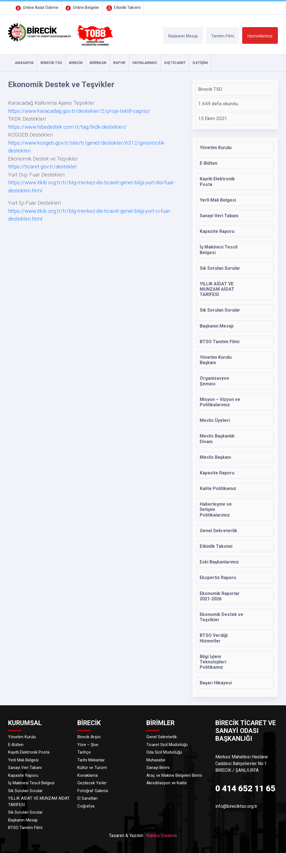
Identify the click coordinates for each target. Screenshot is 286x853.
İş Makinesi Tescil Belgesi (31, 782)
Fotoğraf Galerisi (92, 790)
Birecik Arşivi (89, 736)
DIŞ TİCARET (175, 63)
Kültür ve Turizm (92, 767)
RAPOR (119, 63)
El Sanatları (87, 798)
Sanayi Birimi (158, 767)
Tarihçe (84, 752)
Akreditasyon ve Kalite (166, 782)
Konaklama (87, 775)
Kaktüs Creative (161, 835)
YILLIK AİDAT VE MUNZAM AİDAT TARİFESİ (39, 801)
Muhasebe (155, 760)
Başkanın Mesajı (183, 36)
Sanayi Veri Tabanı (25, 767)
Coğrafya (85, 806)
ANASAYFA (24, 63)
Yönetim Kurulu (22, 736)
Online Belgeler (81, 7)
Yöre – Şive (87, 744)
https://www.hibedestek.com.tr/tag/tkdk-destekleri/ (67, 127)
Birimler (98, 63)
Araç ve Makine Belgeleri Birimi (174, 775)
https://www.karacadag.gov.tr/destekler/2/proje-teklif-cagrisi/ (79, 111)
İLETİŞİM (200, 63)
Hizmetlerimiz (260, 36)
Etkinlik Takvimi (123, 7)
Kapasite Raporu (23, 775)
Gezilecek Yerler (92, 782)
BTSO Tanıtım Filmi (25, 827)
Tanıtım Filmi (222, 36)
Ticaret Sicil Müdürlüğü (167, 744)
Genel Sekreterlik (161, 736)
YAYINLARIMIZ (144, 63)
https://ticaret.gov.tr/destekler (42, 166)
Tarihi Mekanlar (91, 760)
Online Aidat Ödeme (36, 7)
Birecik (76, 63)
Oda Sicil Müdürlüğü (164, 752)
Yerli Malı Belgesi (23, 760)
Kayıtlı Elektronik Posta (28, 752)
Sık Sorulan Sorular (25, 790)
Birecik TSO (51, 63)
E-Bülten (15, 744)
